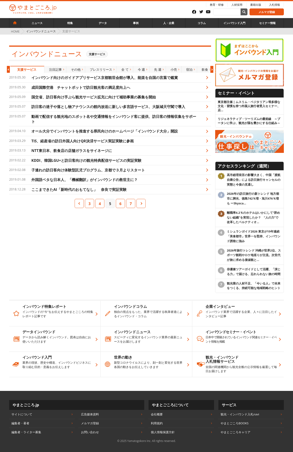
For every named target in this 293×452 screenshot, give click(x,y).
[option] (26, 69)
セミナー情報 (267, 23)
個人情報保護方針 (163, 432)
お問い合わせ (90, 432)
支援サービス (97, 54)
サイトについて (21, 414)
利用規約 (157, 423)
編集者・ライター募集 (26, 432)
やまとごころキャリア (235, 432)
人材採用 (236, 5)
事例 (135, 23)
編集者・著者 (20, 423)
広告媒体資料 (90, 414)
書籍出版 (255, 5)
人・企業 (168, 23)
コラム (202, 23)
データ (103, 23)
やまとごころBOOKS (235, 423)
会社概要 (157, 414)
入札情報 (274, 5)
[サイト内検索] (244, 11)
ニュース (37, 23)
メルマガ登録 (266, 12)
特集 (70, 23)
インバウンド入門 (234, 23)
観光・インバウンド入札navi (240, 414)
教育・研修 (217, 5)
